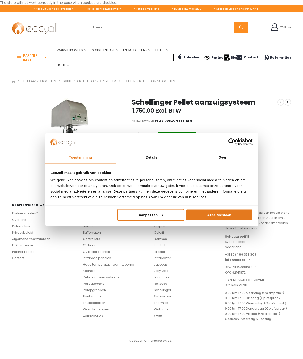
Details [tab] (151, 157)
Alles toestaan (219, 215)
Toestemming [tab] (80, 157)
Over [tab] (222, 157)
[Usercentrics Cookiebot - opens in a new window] (232, 141)
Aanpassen (151, 215)
